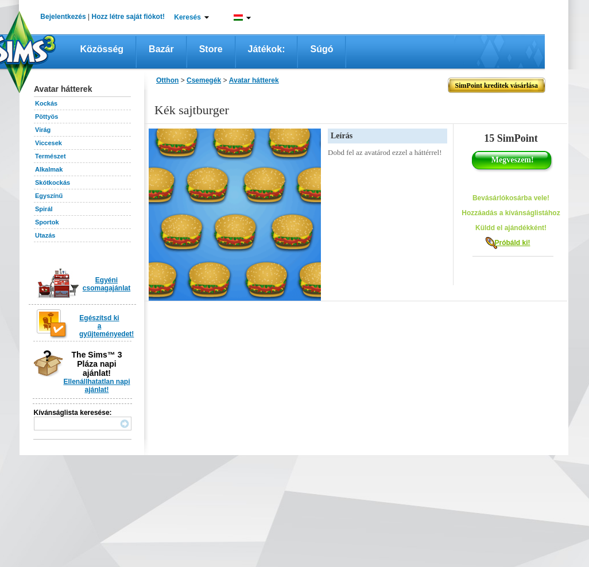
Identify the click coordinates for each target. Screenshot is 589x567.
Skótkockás (52, 182)
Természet (50, 156)
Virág (43, 129)
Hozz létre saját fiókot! (128, 17)
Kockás (46, 103)
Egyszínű (49, 195)
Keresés (187, 17)
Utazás (45, 235)
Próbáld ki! (512, 243)
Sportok (47, 222)
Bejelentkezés (63, 17)
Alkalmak (49, 169)
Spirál (44, 208)
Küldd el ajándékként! (511, 228)
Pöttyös (46, 116)
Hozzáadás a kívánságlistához (511, 213)
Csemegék (204, 80)
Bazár (161, 49)
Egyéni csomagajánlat (106, 284)
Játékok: (266, 49)
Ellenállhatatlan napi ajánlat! (96, 386)
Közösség (102, 49)
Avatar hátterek (254, 80)
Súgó (321, 49)
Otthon (167, 80)
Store (211, 49)
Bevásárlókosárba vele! (510, 198)
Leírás (341, 135)
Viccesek (48, 142)
